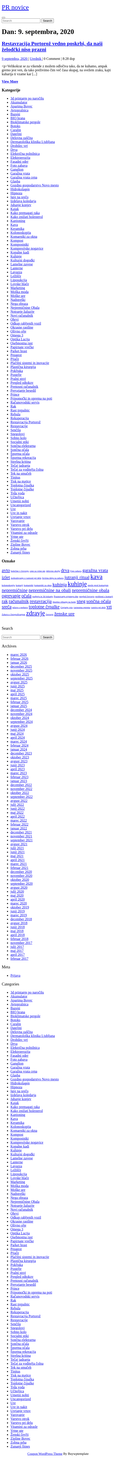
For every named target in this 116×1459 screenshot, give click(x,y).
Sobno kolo (18, 438)
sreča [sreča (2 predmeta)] (7, 606)
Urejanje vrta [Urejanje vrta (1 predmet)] (66, 607)
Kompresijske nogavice (26, 248)
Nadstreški (17, 300)
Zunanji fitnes (20, 552)
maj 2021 (17, 856)
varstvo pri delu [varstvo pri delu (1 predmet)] (98, 607)
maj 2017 (17, 951)
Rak (13, 406)
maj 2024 (17, 733)
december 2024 (21, 710)
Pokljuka (16, 371)
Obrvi (14, 319)
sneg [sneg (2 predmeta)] (81, 601)
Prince (14, 394)
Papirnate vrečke (22, 347)
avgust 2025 (18, 682)
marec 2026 (18, 654)
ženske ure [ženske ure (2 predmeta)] (64, 613)
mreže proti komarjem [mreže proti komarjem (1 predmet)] (98, 585)
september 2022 (21, 797)
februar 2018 (19, 939)
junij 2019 (17, 911)
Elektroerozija (20, 157)
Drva (13, 150)
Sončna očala (19, 450)
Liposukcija (18, 280)
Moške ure (17, 296)
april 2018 (17, 935)
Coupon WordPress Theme (45, 1453)
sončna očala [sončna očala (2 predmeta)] (98, 601)
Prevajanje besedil (23, 390)
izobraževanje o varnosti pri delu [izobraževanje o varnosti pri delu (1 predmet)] (26, 578)
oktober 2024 (19, 718)
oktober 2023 (19, 757)
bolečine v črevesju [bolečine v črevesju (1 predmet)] (20, 571)
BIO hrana (17, 118)
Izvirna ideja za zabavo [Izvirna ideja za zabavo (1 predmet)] (53, 578)
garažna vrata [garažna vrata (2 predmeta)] (95, 570)
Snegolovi (17, 434)
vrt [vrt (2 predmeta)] (109, 606)
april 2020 (17, 899)
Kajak (14, 209)
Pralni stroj (18, 379)
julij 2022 (17, 804)
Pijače (14, 359)
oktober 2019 (19, 907)
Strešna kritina (20, 461)
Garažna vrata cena (23, 177)
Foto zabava (18, 165)
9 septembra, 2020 (15, 59)
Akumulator (18, 102)
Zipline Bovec (20, 544)
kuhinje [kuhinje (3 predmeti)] (77, 583)
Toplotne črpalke (22, 489)
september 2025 (21, 678)
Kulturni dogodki (22, 260)
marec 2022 (18, 820)
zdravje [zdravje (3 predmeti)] (35, 613)
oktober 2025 (19, 674)
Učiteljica (17, 497)
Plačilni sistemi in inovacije (29, 363)
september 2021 (21, 840)
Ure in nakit (18, 513)
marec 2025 (18, 698)
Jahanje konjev (20, 205)
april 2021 (17, 860)
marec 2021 (18, 864)
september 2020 (21, 883)
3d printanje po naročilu (27, 98)
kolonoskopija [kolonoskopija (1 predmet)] (8, 585)
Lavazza (16, 272)
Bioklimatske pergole (25, 122)
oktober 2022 (19, 793)
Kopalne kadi (19, 252)
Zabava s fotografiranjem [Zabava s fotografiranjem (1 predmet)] (13, 614)
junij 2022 (17, 808)
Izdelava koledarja (23, 201)
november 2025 (21, 670)
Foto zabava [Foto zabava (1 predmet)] (76, 571)
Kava (14, 225)
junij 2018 (17, 927)
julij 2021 (17, 848)
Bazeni (15, 114)
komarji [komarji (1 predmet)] (19, 585)
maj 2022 (17, 812)
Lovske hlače (19, 284)
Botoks (15, 126)
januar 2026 (18, 662)
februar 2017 (19, 958)
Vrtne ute (16, 536)
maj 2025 (17, 690)
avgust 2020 (18, 887)
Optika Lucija (20, 339)
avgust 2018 (18, 923)
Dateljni (16, 134)
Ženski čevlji (19, 540)
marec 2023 (18, 773)
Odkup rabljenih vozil (25, 323)
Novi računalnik (21, 315)
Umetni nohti (19, 501)
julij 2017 (17, 947)
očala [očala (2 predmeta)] (26, 595)
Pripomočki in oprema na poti (31, 398)
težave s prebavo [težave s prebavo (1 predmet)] (20, 607)
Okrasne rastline (21, 327)
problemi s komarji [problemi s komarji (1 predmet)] (104, 596)
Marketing (17, 288)
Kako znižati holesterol (26, 217)
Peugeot (16, 355)
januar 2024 (18, 749)
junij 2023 (17, 765)
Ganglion (17, 169)
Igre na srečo (19, 197)
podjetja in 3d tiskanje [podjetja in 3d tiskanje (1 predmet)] (42, 596)
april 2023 (17, 769)
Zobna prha (18, 548)
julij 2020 (17, 891)
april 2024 (17, 737)
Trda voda (17, 493)
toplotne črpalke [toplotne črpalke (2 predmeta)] (44, 606)
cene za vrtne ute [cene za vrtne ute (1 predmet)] (37, 571)
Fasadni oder (19, 161)
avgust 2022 (18, 801)
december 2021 (21, 832)
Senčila (15, 430)
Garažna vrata (20, 173)
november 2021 (21, 836)
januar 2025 (18, 706)
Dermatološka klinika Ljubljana (32, 142)
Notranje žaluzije (22, 311)
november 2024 (21, 714)
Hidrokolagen (20, 189)
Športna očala (20, 454)
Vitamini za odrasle (24, 533)
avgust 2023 (18, 761)
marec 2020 (18, 903)
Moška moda (19, 292)
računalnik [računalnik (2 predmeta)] (19, 601)
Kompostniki (19, 244)
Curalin (15, 130)
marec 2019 (18, 915)
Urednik (36, 59)
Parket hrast (18, 351)
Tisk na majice (20, 481)
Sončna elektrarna (23, 446)
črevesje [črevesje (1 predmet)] (49, 614)
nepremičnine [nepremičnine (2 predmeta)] (15, 590)
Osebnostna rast (21, 343)
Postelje (16, 375)
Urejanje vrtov (20, 517)
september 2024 (21, 722)
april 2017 (17, 955)
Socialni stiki (19, 442)
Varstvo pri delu (21, 529)
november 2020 (21, 876)
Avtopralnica (19, 110)
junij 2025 (17, 686)
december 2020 (21, 872)
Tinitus (15, 477)
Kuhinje (16, 256)
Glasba (15, 181)
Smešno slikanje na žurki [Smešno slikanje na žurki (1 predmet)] (64, 602)
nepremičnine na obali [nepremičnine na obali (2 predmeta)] (50, 590)
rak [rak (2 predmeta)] (5, 601)
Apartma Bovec (21, 106)
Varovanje (17, 521)
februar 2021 (19, 868)
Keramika (17, 229)
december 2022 (21, 785)
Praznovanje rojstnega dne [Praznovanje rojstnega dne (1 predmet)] (66, 596)
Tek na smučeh (20, 473)
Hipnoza (16, 193)
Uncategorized (20, 505)
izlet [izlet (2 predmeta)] (6, 577)
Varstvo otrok (19, 525)
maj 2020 (17, 895)
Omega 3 (16, 335)
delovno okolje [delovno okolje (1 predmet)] (53, 571)
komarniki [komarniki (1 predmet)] (29, 585)
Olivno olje (18, 331)
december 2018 (21, 919)
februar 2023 (19, 777)
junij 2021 (17, 852)
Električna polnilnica (25, 154)
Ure (13, 509)
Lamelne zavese (21, 264)
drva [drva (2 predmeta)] (65, 570)
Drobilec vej (19, 146)
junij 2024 (17, 729)
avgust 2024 (18, 726)
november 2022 (21, 789)
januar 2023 (18, 781)
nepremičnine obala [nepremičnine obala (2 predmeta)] (90, 590)
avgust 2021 (18, 844)
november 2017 (21, 943)
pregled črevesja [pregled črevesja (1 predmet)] (86, 596)
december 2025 (21, 666)
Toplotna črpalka (22, 485)
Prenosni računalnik (24, 386)
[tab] (3, 17)
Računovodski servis (24, 402)
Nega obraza (19, 304)
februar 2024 (19, 745)
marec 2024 (18, 741)
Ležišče (15, 276)
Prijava (15, 975)
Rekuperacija (19, 418)
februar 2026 (19, 658)
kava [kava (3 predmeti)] (96, 576)
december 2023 (21, 753)
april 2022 (17, 816)
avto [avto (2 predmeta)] (6, 570)
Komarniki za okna (23, 236)
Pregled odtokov (21, 382)
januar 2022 (18, 828)
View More (10, 81)
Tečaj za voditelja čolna (26, 469)
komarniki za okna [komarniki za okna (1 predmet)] (42, 585)
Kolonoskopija (20, 232)
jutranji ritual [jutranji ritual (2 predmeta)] (77, 577)
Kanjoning (17, 221)
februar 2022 (19, 824)
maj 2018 (17, 931)
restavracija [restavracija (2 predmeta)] (41, 601)
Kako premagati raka (25, 213)
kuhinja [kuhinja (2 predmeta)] (60, 584)
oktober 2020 (19, 879)
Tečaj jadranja (20, 465)
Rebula (15, 414)
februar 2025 (19, 702)
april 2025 (17, 694)
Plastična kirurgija (23, 367)
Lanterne (16, 268)
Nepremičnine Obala (24, 307)
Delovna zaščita (21, 138)
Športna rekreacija (23, 458)
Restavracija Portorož (25, 422)
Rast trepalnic (20, 410)
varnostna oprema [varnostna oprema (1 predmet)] (81, 607)
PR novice (15, 7)
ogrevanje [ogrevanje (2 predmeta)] (11, 595)
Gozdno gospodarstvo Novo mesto (34, 185)
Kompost (16, 240)
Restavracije (19, 426)
